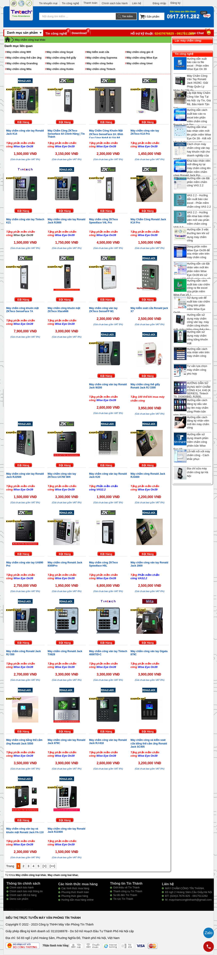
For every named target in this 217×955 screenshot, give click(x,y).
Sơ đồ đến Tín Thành (125, 895)
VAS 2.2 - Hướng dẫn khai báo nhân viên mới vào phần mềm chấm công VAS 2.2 (191, 220)
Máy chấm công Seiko (100, 63)
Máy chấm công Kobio (60, 69)
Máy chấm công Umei (140, 63)
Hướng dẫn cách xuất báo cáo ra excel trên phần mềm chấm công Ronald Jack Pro (190, 117)
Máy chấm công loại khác (30, 39)
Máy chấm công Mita (19, 69)
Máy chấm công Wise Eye (142, 57)
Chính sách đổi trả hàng (23, 895)
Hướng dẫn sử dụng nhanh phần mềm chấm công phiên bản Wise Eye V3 (190, 442)
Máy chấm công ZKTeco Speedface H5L (103, 564)
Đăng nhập (159, 3)
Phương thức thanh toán (75, 892)
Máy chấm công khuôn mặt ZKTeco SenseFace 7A (22, 310)
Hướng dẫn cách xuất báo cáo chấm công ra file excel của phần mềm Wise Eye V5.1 (191, 287)
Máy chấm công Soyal (60, 52)
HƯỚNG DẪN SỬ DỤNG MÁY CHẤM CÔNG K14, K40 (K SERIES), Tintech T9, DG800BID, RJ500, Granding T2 (192, 391)
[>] (45, 866)
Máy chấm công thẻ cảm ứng (24, 57)
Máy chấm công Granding (22, 63)
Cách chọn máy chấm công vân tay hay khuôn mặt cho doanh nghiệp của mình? (191, 151)
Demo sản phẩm (19, 898)
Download (79, 33)
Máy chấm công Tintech (101, 69)
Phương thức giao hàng (74, 896)
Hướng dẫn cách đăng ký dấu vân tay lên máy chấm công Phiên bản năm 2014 (190, 407)
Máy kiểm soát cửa (98, 52)
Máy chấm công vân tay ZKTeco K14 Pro (144, 132)
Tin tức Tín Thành (123, 898)
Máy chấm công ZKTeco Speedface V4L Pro (103, 221)
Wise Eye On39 (23, 235)
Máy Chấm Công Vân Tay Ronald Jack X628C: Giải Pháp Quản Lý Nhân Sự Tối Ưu (190, 83)
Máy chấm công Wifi (19, 52)
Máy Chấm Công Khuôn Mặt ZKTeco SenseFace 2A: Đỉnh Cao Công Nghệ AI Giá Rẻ (106, 134)
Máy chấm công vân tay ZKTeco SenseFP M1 (103, 310)
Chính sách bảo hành (115, 3)
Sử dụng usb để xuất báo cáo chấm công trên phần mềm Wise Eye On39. (191, 305)
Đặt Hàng (23, 122)
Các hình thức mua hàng (75, 888)
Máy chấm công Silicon (61, 63)
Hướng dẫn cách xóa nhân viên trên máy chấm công (198, 352)
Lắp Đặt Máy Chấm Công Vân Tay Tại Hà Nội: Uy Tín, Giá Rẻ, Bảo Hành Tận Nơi (192, 100)
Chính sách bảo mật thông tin (26, 891)
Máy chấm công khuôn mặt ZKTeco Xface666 (64, 310)
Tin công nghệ (70, 3)
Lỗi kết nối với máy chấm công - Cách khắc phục (198, 455)
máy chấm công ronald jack (17, 909)
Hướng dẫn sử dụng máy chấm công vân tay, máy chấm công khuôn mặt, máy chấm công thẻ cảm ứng (191, 324)
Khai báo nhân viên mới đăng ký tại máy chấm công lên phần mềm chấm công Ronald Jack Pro (192, 168)
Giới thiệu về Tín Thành (126, 887)
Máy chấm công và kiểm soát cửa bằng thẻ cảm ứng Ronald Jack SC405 (148, 743)
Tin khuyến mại (48, 3)
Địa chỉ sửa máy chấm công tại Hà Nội (197, 472)
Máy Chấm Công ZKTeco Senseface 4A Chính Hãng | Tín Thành (66, 133)
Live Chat (201, 33)
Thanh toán (90, 2)
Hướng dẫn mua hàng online (77, 899)
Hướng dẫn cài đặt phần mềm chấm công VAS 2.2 (198, 182)
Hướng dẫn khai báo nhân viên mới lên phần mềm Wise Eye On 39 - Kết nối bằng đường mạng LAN (192, 134)
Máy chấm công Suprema (102, 57)
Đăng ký (175, 2)
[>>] (52, 866)
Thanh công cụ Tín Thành (127, 891)
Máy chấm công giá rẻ (140, 52)
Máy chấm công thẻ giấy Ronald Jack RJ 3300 (145, 386)
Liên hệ (136, 3)
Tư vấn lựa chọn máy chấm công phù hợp (197, 369)
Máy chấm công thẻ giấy (61, 57)
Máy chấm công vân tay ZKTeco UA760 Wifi (62, 475)
